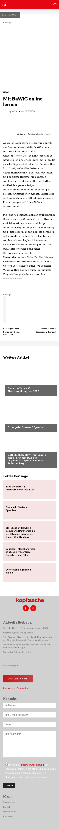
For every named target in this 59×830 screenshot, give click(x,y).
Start (4, 15)
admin (16, 111)
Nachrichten (15, 449)
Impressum (9, 688)
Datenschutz (23, 688)
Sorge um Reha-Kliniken (11, 333)
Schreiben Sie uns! (46, 331)
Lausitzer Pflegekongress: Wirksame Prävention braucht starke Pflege (20, 551)
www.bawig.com (12, 278)
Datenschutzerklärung (32, 764)
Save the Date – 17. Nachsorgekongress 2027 (23, 390)
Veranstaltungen (17, 382)
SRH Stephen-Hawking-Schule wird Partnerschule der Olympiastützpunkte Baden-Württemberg (27, 459)
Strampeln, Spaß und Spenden (26, 427)
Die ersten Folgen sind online (17, 652)
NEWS (12, 15)
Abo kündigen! (10, 665)
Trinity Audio (34, 134)
